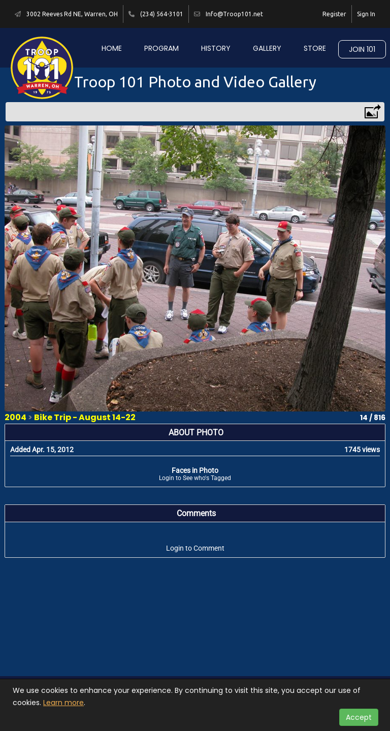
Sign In (366, 14)
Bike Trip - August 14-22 (85, 417)
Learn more (63, 702)
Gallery (267, 48)
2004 (15, 417)
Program (161, 48)
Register (334, 14)
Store (315, 48)
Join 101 (362, 49)
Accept (359, 717)
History (216, 48)
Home (112, 48)
